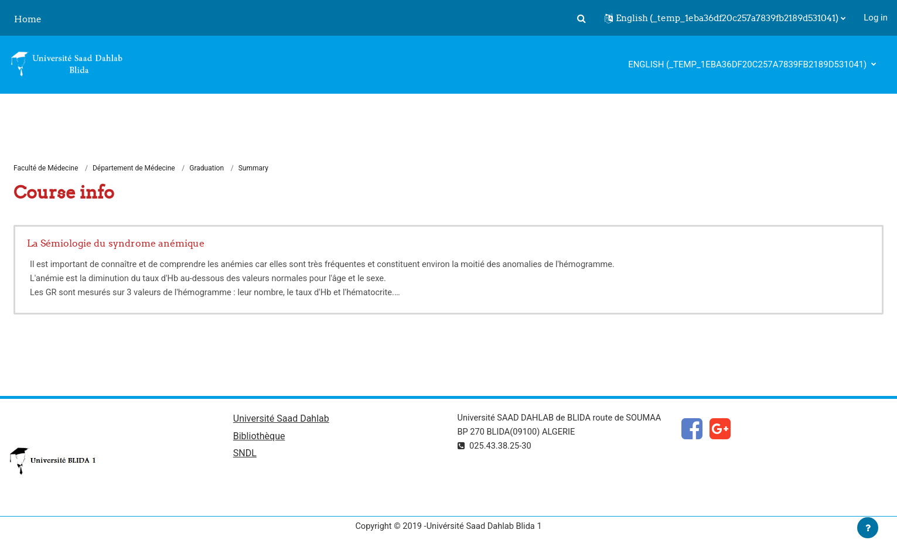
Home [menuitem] (28, 19)
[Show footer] (867, 527)
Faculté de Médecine (45, 169)
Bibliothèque (259, 437)
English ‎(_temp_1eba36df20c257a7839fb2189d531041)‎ (748, 64)
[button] (581, 18)
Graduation (207, 169)
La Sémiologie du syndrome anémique (115, 244)
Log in (876, 17)
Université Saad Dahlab (281, 419)
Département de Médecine (134, 169)
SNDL (245, 455)
